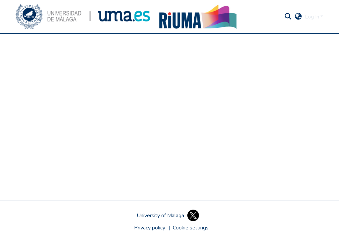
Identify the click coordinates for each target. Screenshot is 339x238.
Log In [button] (312, 16)
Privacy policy (149, 227)
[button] (83, 17)
